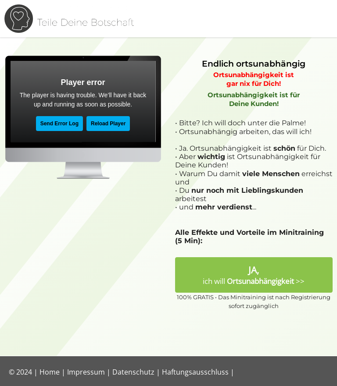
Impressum (86, 372)
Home (49, 372)
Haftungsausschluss (195, 372)
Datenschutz (133, 372)
